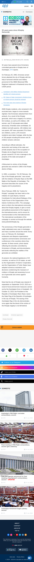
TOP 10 (17, 530)
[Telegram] (20, 535)
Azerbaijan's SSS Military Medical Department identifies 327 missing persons (16, 93)
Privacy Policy (20, 556)
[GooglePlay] (11, 550)
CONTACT (17, 525)
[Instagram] (11, 535)
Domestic (29, 12)
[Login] (31, 2)
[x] (14, 535)
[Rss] (26, 535)
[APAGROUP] (17, 545)
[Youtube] (17, 535)
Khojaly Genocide (7, 319)
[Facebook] (8, 535)
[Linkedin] (23, 535)
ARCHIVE (17, 528)
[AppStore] (23, 550)
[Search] (27, 2)
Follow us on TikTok (8, 372)
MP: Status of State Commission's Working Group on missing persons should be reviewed (17, 98)
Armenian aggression (16, 315)
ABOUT (17, 523)
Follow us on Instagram (9, 367)
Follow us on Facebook (9, 377)
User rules (12, 556)
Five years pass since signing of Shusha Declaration (14, 104)
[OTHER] (31, 6)
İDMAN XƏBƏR (11, 327)
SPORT (26, 6)
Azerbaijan (5, 315)
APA (11, 70)
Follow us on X (7, 381)
